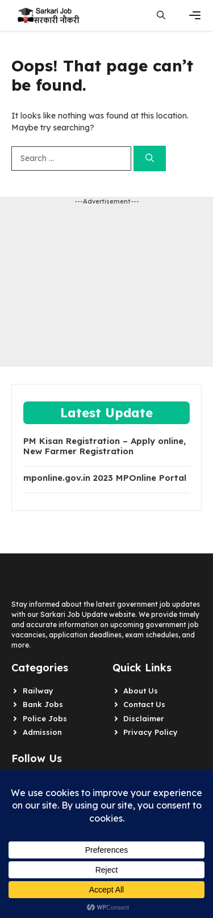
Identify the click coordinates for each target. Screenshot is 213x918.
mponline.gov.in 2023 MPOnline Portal (104, 478)
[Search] (149, 158)
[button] (161, 15)
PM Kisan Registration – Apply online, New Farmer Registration (104, 446)
